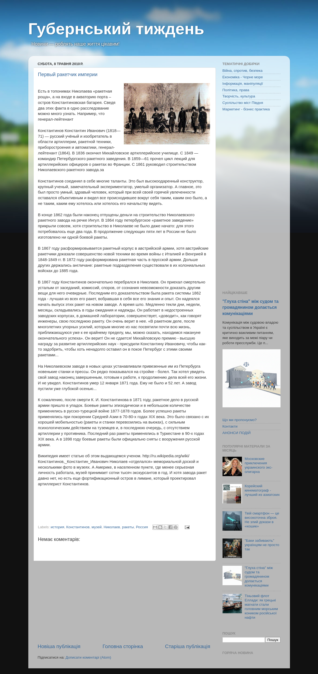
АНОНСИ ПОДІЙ (237, 433)
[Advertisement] (124, 602)
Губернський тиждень (116, 29)
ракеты (128, 527)
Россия (142, 527)
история (57, 527)
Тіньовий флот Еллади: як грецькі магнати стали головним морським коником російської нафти (261, 607)
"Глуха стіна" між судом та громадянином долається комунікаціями (251, 307)
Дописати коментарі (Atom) (88, 657)
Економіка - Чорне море (243, 77)
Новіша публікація (59, 646)
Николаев (112, 527)
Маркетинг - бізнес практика (246, 109)
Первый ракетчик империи (68, 74)
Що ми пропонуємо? (240, 420)
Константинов (78, 527)
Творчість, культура (239, 96)
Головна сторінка (122, 646)
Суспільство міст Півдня (243, 103)
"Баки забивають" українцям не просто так (262, 544)
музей (96, 527)
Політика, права (236, 90)
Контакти (230, 426)
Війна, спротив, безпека (243, 71)
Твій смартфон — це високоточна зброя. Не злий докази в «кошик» (262, 520)
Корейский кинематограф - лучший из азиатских (262, 490)
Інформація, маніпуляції (243, 84)
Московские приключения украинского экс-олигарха (258, 465)
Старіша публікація (187, 646)
